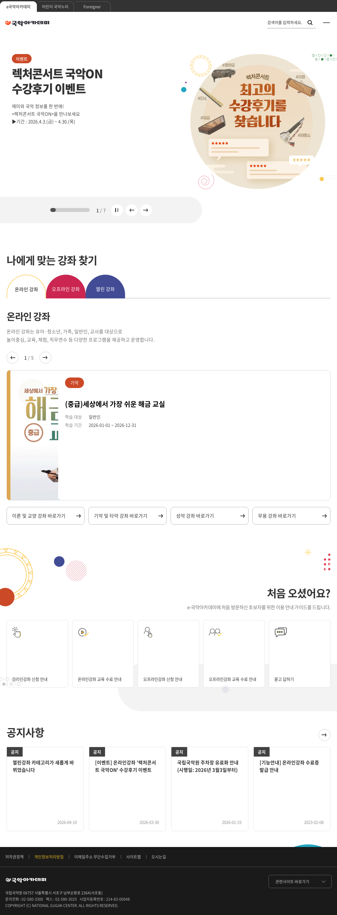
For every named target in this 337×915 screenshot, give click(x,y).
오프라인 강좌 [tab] (66, 289)
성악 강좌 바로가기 (210, 515)
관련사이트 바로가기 (292, 881)
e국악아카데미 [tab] (18, 6)
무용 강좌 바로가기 (292, 515)
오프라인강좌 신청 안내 (166, 678)
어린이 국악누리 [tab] (55, 6)
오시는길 (158, 857)
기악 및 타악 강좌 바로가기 (128, 515)
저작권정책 (14, 857)
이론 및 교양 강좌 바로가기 (46, 515)
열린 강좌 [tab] (105, 289)
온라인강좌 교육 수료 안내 (99, 675)
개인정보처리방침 (49, 857)
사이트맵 (133, 857)
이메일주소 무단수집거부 (95, 857)
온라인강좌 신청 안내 (33, 678)
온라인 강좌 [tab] (26, 289)
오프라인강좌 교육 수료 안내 (232, 675)
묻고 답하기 (286, 678)
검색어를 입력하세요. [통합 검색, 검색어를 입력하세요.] (284, 23)
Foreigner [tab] (92, 6)
